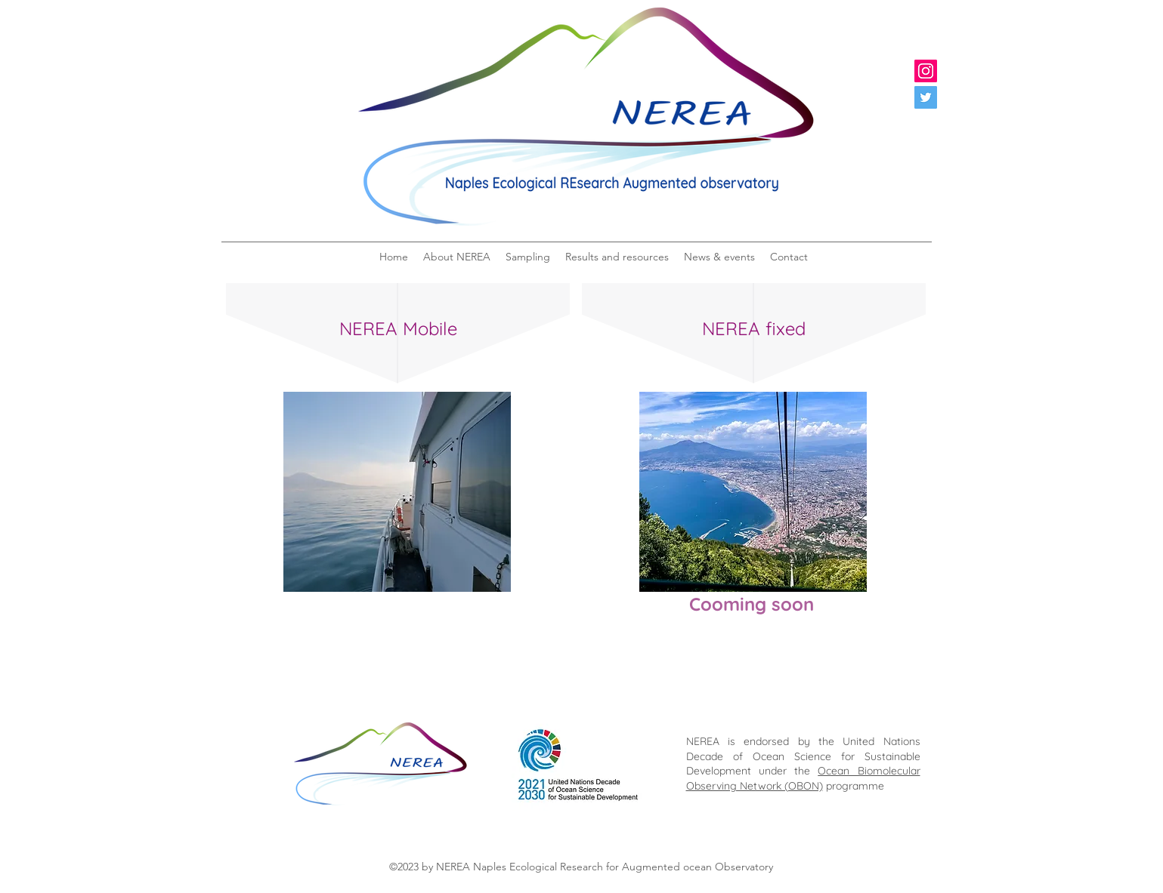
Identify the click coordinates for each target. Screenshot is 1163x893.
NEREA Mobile (398, 328)
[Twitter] (925, 97)
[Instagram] (925, 71)
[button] (457, 256)
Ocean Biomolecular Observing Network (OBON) (803, 778)
